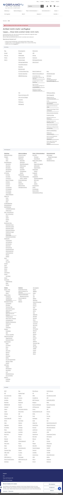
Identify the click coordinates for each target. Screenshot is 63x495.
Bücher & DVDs (36, 190)
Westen (5, 269)
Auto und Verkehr (9, 375)
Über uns (47, 1)
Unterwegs (6, 365)
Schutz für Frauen (22, 155)
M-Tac (5, 436)
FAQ (19, 92)
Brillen (7, 283)
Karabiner (8, 381)
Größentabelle (21, 55)
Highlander (35, 314)
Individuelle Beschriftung (38, 192)
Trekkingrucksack (9, 316)
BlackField (6, 402)
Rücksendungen (21, 60)
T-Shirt (7, 260)
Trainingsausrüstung (22, 187)
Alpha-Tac (6, 398)
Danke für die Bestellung (51, 130)
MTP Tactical (35, 328)
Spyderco (35, 341)
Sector (5, 448)
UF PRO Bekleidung (8, 203)
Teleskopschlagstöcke (38, 178)
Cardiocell (6, 407)
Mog (19, 391)
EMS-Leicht (36, 180)
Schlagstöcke (35, 176)
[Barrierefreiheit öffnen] (59, 488)
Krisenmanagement (22, 298)
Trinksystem (8, 327)
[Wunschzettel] (50, 6)
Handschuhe (6, 238)
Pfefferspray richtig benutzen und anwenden (52, 127)
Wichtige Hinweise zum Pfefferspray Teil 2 (51, 122)
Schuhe (5, 274)
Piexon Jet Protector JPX (23, 95)
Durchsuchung (9, 247)
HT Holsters (6, 427)
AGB (33, 53)
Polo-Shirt (8, 261)
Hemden (6, 263)
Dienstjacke (8, 167)
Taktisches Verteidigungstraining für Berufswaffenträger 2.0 (52, 79)
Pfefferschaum (23, 165)
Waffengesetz (21, 104)
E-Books (20, 299)
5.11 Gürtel (8, 174)
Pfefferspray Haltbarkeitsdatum (50, 133)
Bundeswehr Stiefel (10, 228)
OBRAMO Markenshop (22, 76)
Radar (5, 445)
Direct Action (21, 411)
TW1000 (34, 348)
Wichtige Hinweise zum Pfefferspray (51, 118)
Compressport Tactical (51, 434)
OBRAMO (35, 291)
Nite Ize (34, 332)
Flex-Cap (20, 416)
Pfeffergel (22, 167)
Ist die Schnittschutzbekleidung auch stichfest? (52, 102)
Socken (5, 278)
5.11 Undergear (9, 189)
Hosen (7, 158)
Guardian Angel (21, 393)
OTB (33, 441)
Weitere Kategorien (9, 194)
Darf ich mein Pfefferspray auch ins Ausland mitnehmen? (52, 138)
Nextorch (7, 352)
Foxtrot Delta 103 (7, 418)
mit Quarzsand (9, 240)
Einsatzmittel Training (22, 289)
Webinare (20, 301)
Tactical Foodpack (36, 448)
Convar (34, 409)
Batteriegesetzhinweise (37, 60)
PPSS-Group (49, 443)
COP (47, 409)
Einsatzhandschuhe (10, 249)
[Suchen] (34, 6)
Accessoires (6, 279)
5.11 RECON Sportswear (10, 208)
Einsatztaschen (36, 185)
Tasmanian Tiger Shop (22, 73)
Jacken (7, 199)
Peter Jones (6, 443)
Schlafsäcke (8, 331)
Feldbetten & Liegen (10, 232)
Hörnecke (35, 316)
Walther (7, 357)
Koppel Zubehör (37, 167)
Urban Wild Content (50, 454)
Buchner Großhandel (37, 404)
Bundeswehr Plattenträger (8, 234)
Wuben (7, 343)
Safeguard (49, 445)
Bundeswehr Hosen (10, 224)
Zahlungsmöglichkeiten (23, 62)
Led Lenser (35, 323)
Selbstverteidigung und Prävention (23, 292)
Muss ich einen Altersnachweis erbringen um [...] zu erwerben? (38, 86)
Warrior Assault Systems (9, 459)
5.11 (33, 295)
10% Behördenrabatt (51, 73)
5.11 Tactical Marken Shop (23, 71)
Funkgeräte (35, 173)
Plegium (34, 443)
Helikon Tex (6, 196)
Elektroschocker (21, 185)
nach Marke (8, 276)
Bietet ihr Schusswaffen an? (38, 73)
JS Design (20, 427)
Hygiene (7, 366)
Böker (48, 402)
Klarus (7, 347)
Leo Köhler (20, 432)
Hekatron (20, 423)
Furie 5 (19, 418)
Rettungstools (8, 368)
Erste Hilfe (35, 155)
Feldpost (20, 53)
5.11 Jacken (8, 176)
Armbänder (8, 379)
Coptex (5, 411)
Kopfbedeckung (9, 281)
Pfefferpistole (21, 174)
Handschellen (35, 169)
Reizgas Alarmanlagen (52, 157)
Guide (34, 420)
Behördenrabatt (21, 69)
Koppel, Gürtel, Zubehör (37, 160)
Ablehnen (52, 490)
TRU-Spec (35, 346)
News (48, 71)
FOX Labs (35, 309)
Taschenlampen (7, 341)
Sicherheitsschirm (22, 448)
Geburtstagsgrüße (50, 95)
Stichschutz (8, 245)
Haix (34, 312)
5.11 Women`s (8, 178)
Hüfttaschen (8, 323)
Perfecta (34, 337)
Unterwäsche (7, 272)
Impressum (5, 491)
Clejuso (5, 409)
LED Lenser (8, 350)
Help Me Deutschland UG (52, 423)
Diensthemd (8, 171)
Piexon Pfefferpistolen (24, 176)
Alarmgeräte (49, 158)
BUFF (5, 391)
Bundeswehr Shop (8, 223)
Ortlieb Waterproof (22, 441)
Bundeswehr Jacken (10, 226)
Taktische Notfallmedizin (23, 294)
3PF (5, 393)
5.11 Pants (8, 185)
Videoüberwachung (51, 160)
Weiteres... (6, 377)
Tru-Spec (20, 452)
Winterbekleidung (7, 205)
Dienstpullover (9, 169)
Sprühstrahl (22, 162)
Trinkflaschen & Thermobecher (9, 299)
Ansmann (20, 398)
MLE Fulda (35, 436)
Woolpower (49, 459)
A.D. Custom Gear (7, 395)
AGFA (34, 395)
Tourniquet (36, 157)
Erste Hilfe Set (37, 158)
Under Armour (8, 210)
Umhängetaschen (9, 320)
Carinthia (20, 407)
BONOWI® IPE (7, 404)
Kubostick (20, 429)
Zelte (7, 332)
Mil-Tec (34, 327)
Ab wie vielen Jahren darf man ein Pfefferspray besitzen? (52, 142)
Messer (7, 293)
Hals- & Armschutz (9, 214)
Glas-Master (20, 420)
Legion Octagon (7, 432)
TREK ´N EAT (6, 452)
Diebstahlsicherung (10, 373)
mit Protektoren (9, 242)
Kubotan (20, 182)
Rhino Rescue (35, 391)
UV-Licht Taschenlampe (10, 359)
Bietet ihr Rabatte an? (37, 71)
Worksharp (6, 461)
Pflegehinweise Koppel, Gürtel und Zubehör (53, 110)
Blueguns (34, 402)
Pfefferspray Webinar (51, 92)
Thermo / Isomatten (10, 334)
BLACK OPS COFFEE (51, 400)
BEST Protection (36, 400)
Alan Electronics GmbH (51, 395)
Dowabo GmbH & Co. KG (37, 411)
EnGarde (6, 413)
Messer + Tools (7, 289)
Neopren (7, 254)
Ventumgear (20, 457)
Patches (7, 285)
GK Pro (34, 311)
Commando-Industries (23, 409)
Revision (20, 445)
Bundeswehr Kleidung (10, 230)
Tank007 (48, 448)
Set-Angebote (36, 287)
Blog (38, 1)
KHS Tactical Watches (51, 427)
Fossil (34, 416)
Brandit (19, 404)
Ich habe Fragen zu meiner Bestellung (38, 81)
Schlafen (6, 329)
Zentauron (49, 461)
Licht (7, 372)
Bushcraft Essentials (37, 302)
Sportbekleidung (7, 207)
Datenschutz (10, 491)
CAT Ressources (36, 407)
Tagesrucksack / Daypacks (9, 311)
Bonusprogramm (21, 50)
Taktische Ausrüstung (8, 336)
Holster (34, 187)
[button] (47, 6)
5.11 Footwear (8, 190)
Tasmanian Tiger (9, 307)
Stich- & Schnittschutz (8, 212)
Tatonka (34, 345)
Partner (52, 1)
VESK (34, 457)
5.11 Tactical (6, 173)
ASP (34, 296)
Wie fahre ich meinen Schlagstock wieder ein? (37, 90)
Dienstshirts (8, 164)
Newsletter (20, 66)
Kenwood (35, 318)
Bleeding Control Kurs (24, 296)
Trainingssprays (23, 171)
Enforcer (34, 305)
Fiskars (5, 416)
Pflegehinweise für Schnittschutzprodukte (51, 98)
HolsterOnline (35, 425)
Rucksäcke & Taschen (8, 301)
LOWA (48, 432)
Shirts (7, 160)
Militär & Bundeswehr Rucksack (10, 314)
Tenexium (34, 450)
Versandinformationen (22, 64)
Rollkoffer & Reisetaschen (11, 322)
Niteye (34, 336)
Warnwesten (8, 370)
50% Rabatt (49, 76)
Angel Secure (35, 434)
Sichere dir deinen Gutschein (52, 113)
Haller (5, 423)
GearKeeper (35, 418)
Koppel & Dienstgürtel (38, 164)
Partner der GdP (21, 57)
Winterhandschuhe (9, 251)
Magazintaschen (9, 338)
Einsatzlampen (35, 189)
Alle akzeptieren (52, 484)
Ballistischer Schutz (8, 155)
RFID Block (8, 305)
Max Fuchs (35, 325)
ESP (19, 413)
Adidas (19, 395)
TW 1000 (48, 452)
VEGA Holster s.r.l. (7, 457)
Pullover (7, 219)
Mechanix (20, 434)
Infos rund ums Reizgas (23, 97)
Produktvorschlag (50, 115)
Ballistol (34, 298)
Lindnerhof (35, 432)
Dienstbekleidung (7, 162)
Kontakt (42, 1)
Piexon (34, 339)
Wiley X (34, 353)
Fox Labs (48, 416)
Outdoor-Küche (7, 295)
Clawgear (6, 157)
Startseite (18, 42)
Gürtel (35, 162)
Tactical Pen (20, 183)
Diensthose (8, 165)
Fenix (7, 348)
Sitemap (34, 55)
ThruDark (48, 450)
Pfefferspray (20, 102)
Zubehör (7, 256)
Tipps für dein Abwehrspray (52, 124)
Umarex (34, 350)
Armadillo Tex (35, 398)
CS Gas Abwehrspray (22, 180)
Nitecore (7, 354)
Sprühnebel (22, 160)
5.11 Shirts (8, 182)
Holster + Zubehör (23, 178)
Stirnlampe (8, 356)
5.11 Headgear (8, 192)
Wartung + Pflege (9, 361)
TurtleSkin (35, 452)
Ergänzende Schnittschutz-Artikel (52, 106)
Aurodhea (6, 400)
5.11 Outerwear (9, 187)
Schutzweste (21, 157)
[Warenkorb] (56, 6)
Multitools (8, 291)
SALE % (57, 1)
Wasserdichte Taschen (10, 308)
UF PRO (5, 454)
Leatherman (35, 321)
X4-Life (34, 461)
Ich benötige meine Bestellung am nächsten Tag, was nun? (38, 77)
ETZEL (34, 413)
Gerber (48, 418)
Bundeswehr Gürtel (9, 340)
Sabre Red (35, 445)
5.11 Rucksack (8, 303)
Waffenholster (37, 165)
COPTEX (34, 303)
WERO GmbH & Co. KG (22, 459)
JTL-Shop (56, 493)
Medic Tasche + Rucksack (11, 318)
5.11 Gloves (8, 183)
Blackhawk (35, 300)
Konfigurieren (52, 487)
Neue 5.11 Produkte (9, 180)
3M (33, 393)
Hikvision (20, 425)
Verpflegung (8, 296)
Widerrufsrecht (36, 62)
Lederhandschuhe (9, 253)
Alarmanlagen (49, 155)
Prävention (20, 99)
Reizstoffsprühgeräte (24, 164)
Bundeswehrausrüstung (10, 236)
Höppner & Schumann (51, 425)
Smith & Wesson (50, 391)
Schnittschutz (8, 244)
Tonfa (35, 182)
